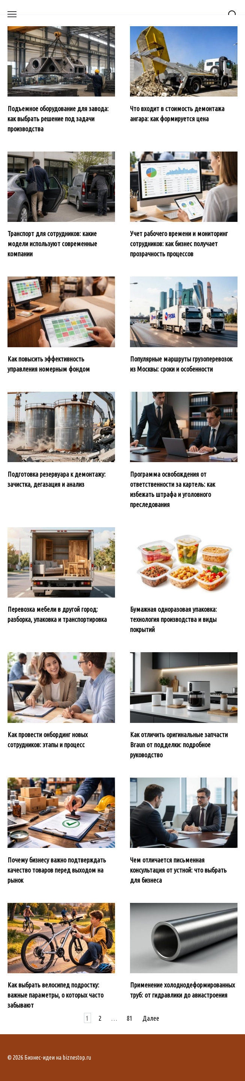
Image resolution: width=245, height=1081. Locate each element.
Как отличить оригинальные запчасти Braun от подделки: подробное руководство (179, 744)
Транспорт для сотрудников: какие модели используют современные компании (52, 243)
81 (130, 1018)
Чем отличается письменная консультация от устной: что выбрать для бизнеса (178, 869)
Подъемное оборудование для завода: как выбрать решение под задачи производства (58, 118)
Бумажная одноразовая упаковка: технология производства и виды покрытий (173, 619)
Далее (150, 1018)
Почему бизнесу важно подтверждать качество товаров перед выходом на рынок (56, 869)
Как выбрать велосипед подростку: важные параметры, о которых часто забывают (55, 995)
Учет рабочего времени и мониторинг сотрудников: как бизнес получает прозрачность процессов (179, 243)
